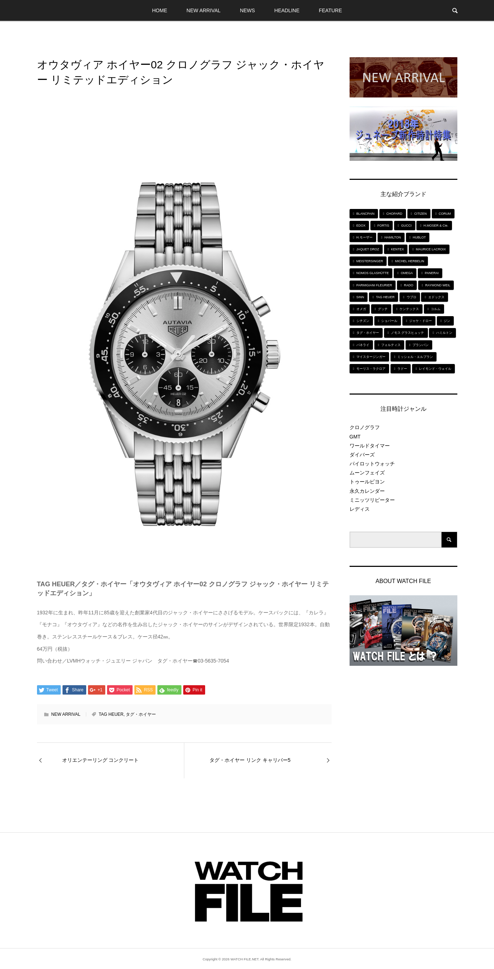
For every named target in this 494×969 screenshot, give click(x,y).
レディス (360, 509)
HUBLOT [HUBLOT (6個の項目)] (419, 237)
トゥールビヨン (367, 481)
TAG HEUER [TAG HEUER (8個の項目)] (385, 297)
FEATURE (330, 10)
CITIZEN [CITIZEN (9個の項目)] (420, 213)
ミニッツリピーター (372, 500)
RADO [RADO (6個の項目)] (408, 285)
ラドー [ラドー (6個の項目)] (402, 368)
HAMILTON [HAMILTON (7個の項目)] (392, 237)
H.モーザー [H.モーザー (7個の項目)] (364, 237)
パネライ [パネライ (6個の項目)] (362, 345)
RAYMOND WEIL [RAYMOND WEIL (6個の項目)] (438, 285)
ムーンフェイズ (367, 473)
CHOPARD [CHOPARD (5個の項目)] (394, 213)
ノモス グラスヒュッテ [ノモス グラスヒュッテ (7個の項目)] (407, 333)
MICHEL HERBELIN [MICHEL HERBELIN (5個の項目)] (409, 261)
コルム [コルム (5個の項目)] (435, 309)
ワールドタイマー (370, 446)
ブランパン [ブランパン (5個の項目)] (420, 345)
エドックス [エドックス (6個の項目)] (436, 297)
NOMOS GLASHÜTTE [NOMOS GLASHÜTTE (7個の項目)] (372, 273)
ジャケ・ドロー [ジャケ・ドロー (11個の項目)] (420, 321)
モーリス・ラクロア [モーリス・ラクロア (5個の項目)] (370, 368)
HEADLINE (287, 10)
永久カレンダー (367, 491)
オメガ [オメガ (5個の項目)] (361, 309)
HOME (159, 10)
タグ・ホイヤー (141, 714)
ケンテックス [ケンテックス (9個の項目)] (409, 309)
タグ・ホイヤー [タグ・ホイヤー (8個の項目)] (367, 333)
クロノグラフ (365, 427)
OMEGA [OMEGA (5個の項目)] (407, 273)
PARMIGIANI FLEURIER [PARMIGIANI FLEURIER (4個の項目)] (374, 285)
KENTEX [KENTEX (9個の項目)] (397, 249)
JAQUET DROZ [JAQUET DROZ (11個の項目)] (367, 249)
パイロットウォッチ (372, 464)
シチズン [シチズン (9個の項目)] (362, 321)
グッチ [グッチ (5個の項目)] (383, 309)
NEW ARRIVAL (203, 10)
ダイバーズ (362, 455)
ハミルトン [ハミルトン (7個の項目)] (444, 333)
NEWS (247, 10)
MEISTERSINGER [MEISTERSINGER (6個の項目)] (369, 261)
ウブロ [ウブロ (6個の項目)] (411, 297)
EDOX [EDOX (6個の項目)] (361, 225)
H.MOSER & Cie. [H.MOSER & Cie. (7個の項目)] (436, 225)
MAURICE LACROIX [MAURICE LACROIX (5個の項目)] (431, 249)
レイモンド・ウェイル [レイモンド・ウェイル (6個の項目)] (435, 368)
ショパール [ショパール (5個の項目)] (389, 321)
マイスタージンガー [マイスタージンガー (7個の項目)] (370, 357)
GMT (355, 437)
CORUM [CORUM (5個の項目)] (445, 213)
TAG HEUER (111, 714)
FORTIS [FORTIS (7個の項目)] (383, 225)
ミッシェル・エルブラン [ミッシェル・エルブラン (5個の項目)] (415, 357)
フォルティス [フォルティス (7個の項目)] (391, 345)
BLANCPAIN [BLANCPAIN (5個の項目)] (365, 213)
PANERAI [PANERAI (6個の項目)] (432, 273)
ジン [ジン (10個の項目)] (447, 321)
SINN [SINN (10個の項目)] (360, 297)
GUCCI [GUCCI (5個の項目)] (406, 225)
